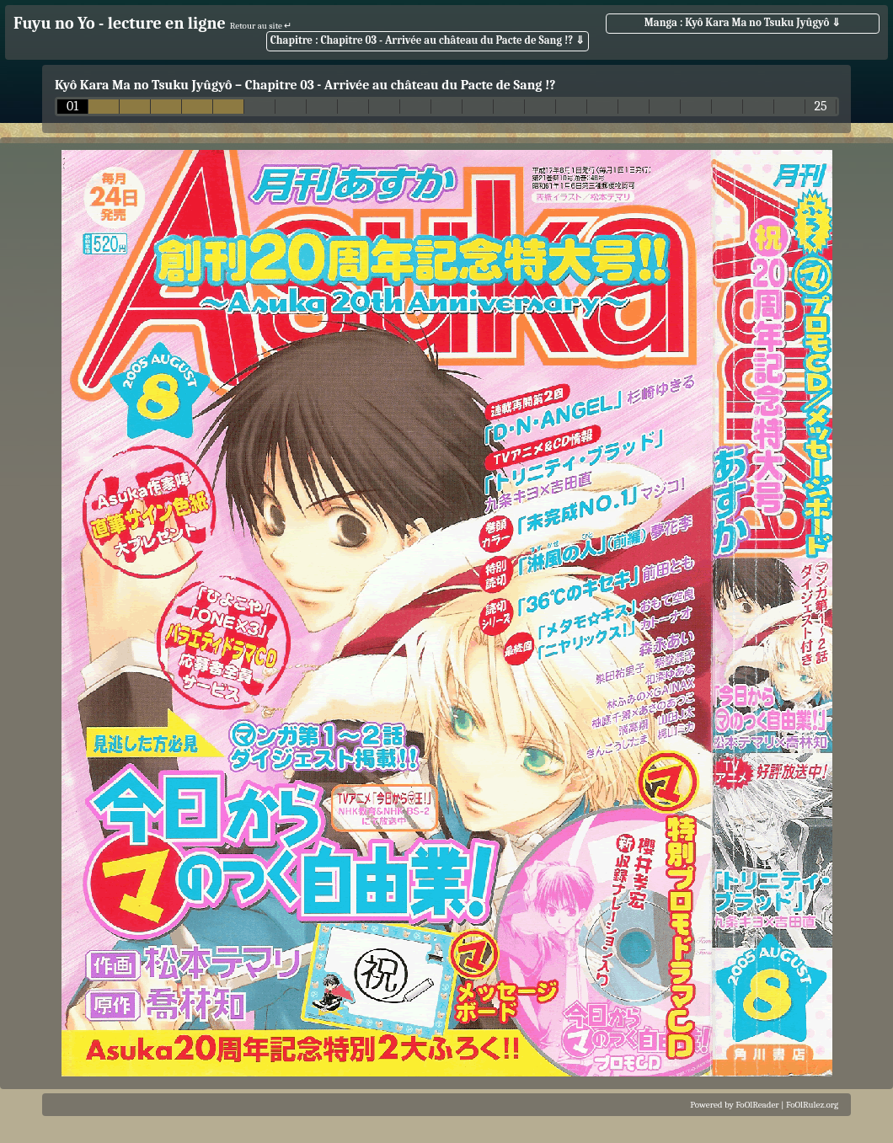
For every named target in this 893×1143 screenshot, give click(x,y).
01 (72, 106)
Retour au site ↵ (261, 25)
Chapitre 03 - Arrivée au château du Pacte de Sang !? (400, 85)
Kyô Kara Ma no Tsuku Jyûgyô (144, 85)
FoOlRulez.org (812, 1104)
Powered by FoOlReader (734, 1104)
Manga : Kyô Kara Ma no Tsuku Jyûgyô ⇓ (742, 22)
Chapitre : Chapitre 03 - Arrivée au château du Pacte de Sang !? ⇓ (427, 40)
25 (820, 106)
